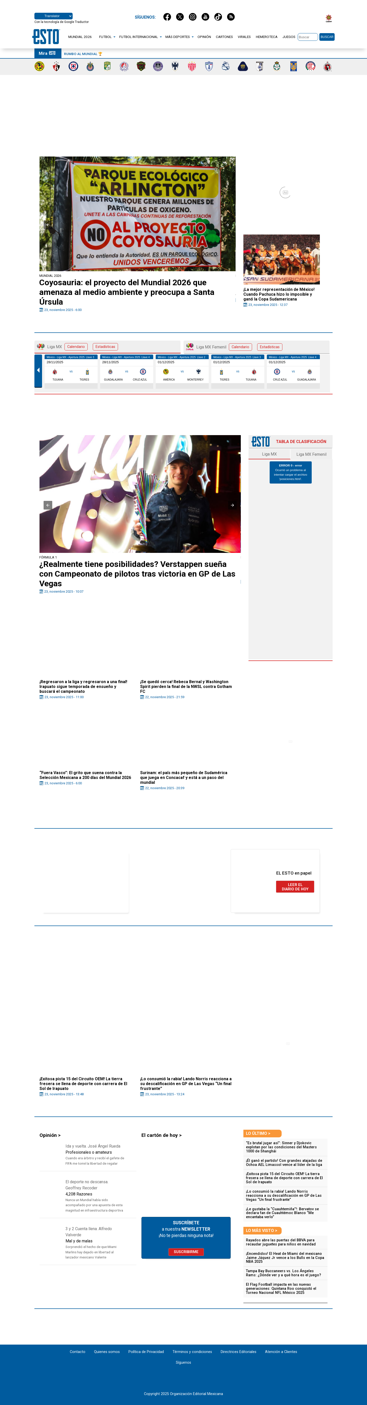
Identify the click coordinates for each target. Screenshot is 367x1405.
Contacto (78, 1352)
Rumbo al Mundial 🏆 (83, 54)
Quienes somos (107, 1352)
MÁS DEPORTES (177, 37)
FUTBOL (105, 37)
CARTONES (224, 37)
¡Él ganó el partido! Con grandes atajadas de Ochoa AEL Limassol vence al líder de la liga (284, 1163)
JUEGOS (288, 37)
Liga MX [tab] (77, 346)
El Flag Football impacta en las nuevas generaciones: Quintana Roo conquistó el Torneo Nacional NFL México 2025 (281, 1288)
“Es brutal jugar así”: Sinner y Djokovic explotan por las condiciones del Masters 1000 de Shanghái (281, 1147)
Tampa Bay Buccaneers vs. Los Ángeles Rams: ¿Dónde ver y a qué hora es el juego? (283, 1273)
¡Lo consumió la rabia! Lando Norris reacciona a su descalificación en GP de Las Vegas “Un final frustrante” (284, 1195)
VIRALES (244, 37)
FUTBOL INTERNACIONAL (138, 37)
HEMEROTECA (267, 37)
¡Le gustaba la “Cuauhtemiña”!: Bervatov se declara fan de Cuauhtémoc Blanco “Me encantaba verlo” (282, 1213)
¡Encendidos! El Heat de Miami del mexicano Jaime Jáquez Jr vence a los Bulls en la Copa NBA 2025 (285, 1258)
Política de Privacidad (146, 1352)
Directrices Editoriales (238, 1352)
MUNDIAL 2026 (80, 37)
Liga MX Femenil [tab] (234, 347)
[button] (48, 224)
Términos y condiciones (192, 1352)
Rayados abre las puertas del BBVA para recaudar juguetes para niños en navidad (281, 1242)
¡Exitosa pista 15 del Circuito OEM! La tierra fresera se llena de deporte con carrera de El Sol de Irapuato (284, 1178)
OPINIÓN (204, 37)
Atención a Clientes (281, 1352)
